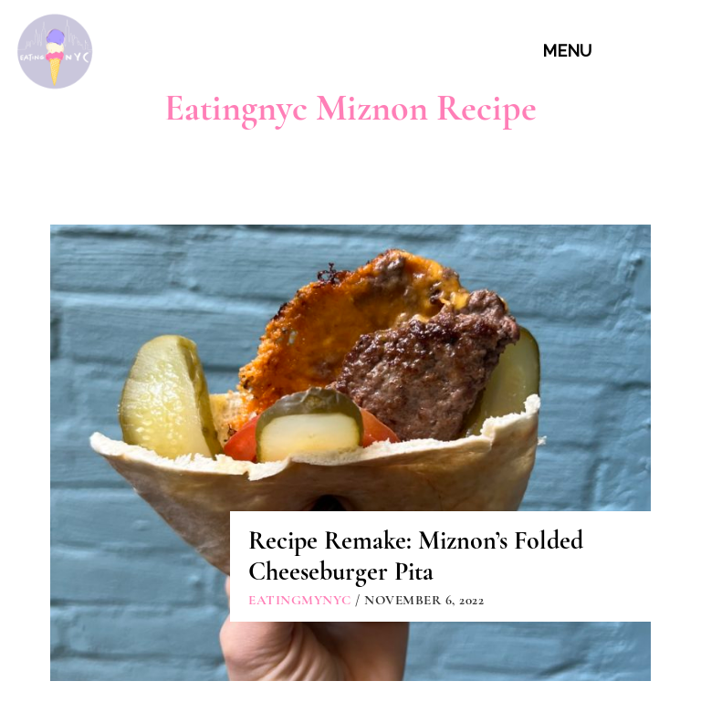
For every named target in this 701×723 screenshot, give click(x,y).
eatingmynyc (299, 600)
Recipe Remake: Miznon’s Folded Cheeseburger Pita (415, 556)
